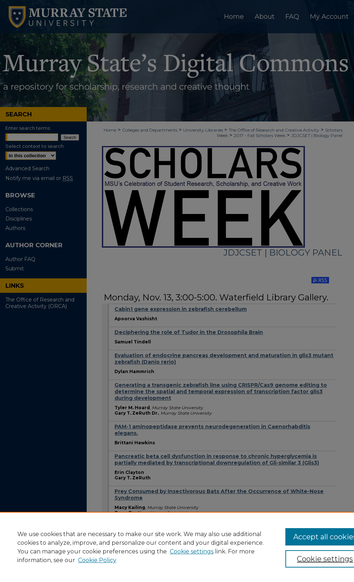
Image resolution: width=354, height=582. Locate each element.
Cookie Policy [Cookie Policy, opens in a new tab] (97, 560)
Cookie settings (191, 551)
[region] (177, 547)
